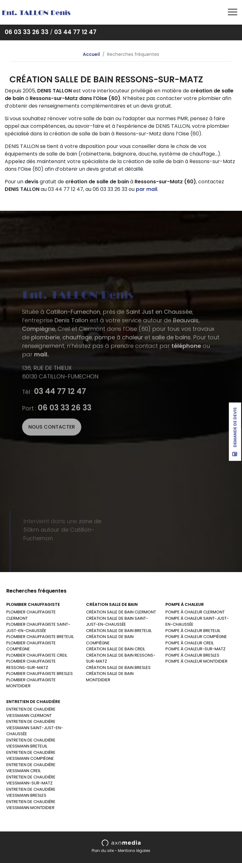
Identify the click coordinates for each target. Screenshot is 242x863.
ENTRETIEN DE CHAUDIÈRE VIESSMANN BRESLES (30, 792)
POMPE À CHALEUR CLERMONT (195, 612)
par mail (146, 189)
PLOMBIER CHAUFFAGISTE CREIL (36, 655)
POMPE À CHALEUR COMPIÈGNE (196, 637)
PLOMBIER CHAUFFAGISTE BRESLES (39, 674)
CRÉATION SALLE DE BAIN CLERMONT (121, 612)
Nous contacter (51, 511)
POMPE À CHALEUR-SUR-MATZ (195, 649)
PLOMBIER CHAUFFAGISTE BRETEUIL (40, 637)
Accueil (91, 54)
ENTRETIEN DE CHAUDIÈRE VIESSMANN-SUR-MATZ (30, 780)
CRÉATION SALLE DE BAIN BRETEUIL (119, 631)
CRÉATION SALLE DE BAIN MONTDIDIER (110, 677)
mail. (41, 439)
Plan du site (103, 850)
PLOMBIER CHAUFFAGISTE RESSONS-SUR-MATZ (31, 664)
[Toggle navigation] (232, 12)
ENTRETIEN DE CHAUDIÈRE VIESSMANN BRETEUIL (30, 743)
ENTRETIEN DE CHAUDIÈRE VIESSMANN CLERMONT (30, 712)
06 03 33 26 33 (27, 32)
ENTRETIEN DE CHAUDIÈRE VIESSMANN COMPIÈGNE (30, 755)
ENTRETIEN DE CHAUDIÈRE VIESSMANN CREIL (30, 768)
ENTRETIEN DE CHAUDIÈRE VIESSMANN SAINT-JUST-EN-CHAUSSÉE (34, 727)
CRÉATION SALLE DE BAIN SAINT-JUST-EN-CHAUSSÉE (117, 621)
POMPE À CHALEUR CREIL (189, 643)
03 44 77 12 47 (75, 32)
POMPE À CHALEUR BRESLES (192, 655)
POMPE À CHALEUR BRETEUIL (192, 631)
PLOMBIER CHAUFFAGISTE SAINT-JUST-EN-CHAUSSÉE (38, 627)
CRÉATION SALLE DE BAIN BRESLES (118, 668)
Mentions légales (134, 850)
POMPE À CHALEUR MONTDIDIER (196, 661)
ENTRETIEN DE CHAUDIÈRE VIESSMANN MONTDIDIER (30, 805)
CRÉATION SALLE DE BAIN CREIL (115, 649)
